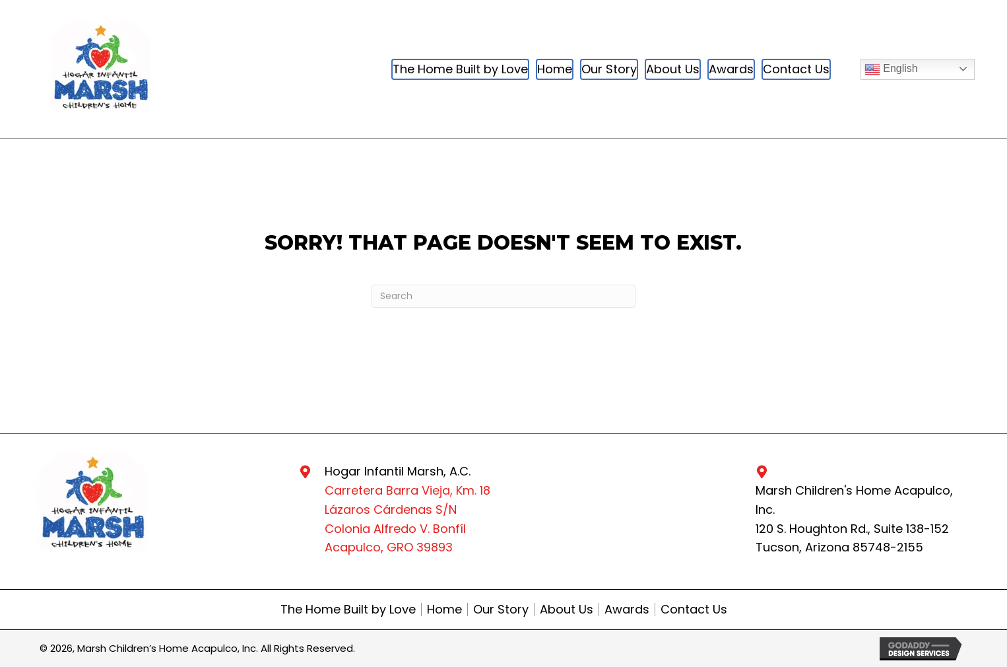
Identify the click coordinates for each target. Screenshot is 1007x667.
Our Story (501, 609)
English (891, 69)
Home (444, 609)
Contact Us (694, 609)
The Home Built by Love (348, 609)
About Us (566, 609)
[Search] (503, 296)
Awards (626, 609)
